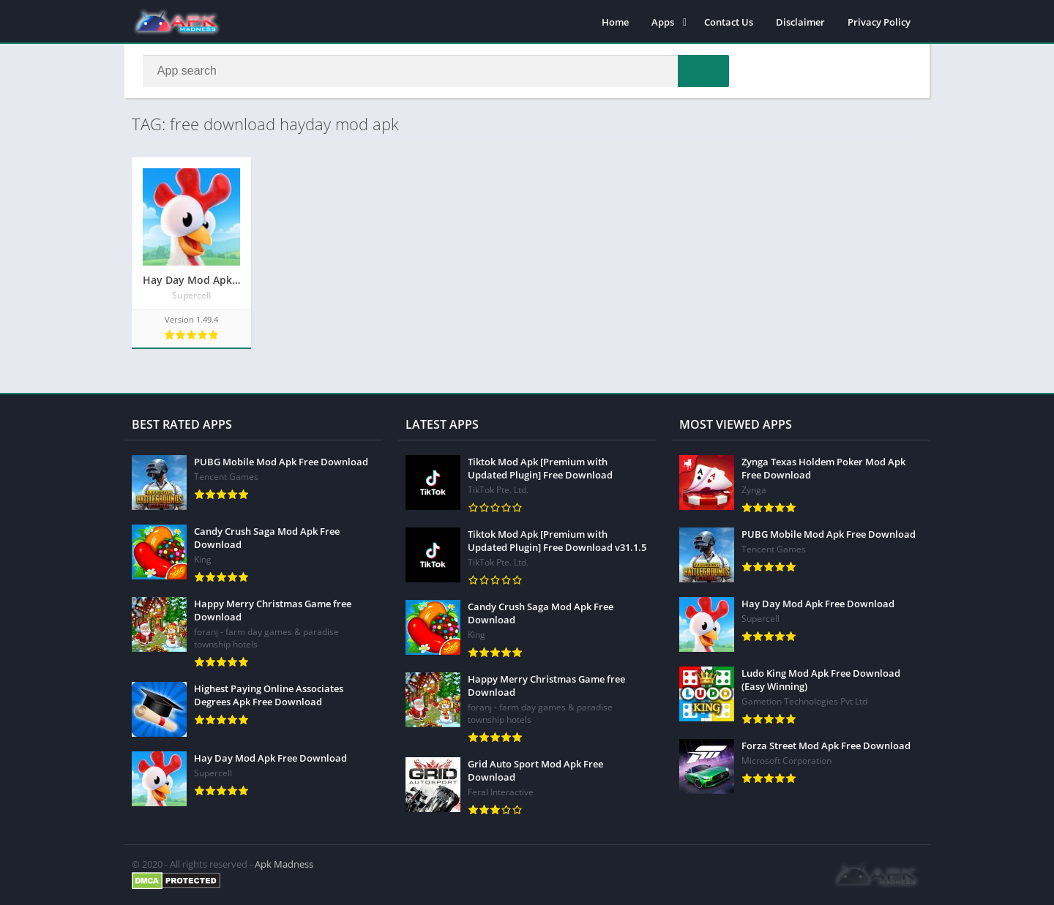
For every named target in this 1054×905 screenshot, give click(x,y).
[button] (703, 71)
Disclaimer (800, 22)
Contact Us (728, 22)
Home (615, 22)
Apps (662, 22)
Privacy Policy (879, 22)
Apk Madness (284, 864)
